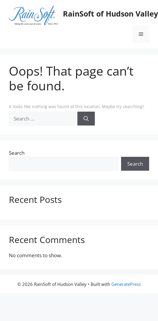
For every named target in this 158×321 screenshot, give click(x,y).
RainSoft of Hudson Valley (110, 14)
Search (17, 152)
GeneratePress (126, 284)
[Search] (86, 119)
